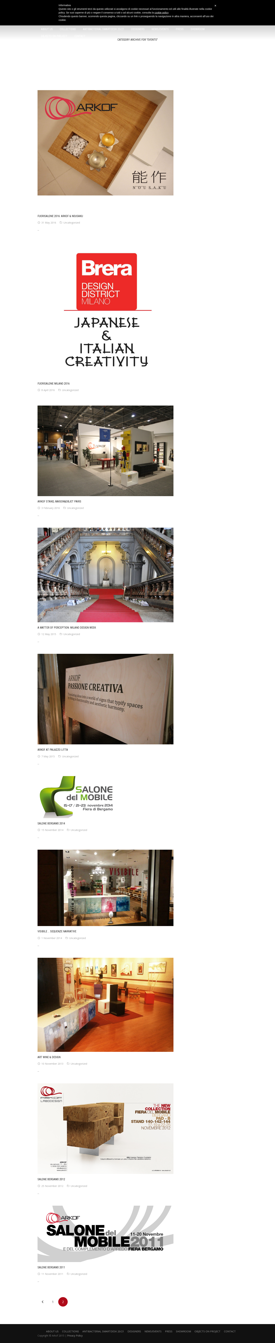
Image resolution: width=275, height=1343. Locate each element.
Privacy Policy (75, 1335)
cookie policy (161, 12)
